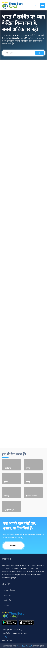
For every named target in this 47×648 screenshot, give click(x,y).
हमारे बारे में (7, 600)
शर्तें (11, 641)
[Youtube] (13, 637)
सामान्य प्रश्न (7, 595)
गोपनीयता (5, 641)
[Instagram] (10, 637)
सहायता (6, 605)
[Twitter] (6, 637)
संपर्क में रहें (13, 546)
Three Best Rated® (24, 646)
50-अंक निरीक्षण (9, 590)
